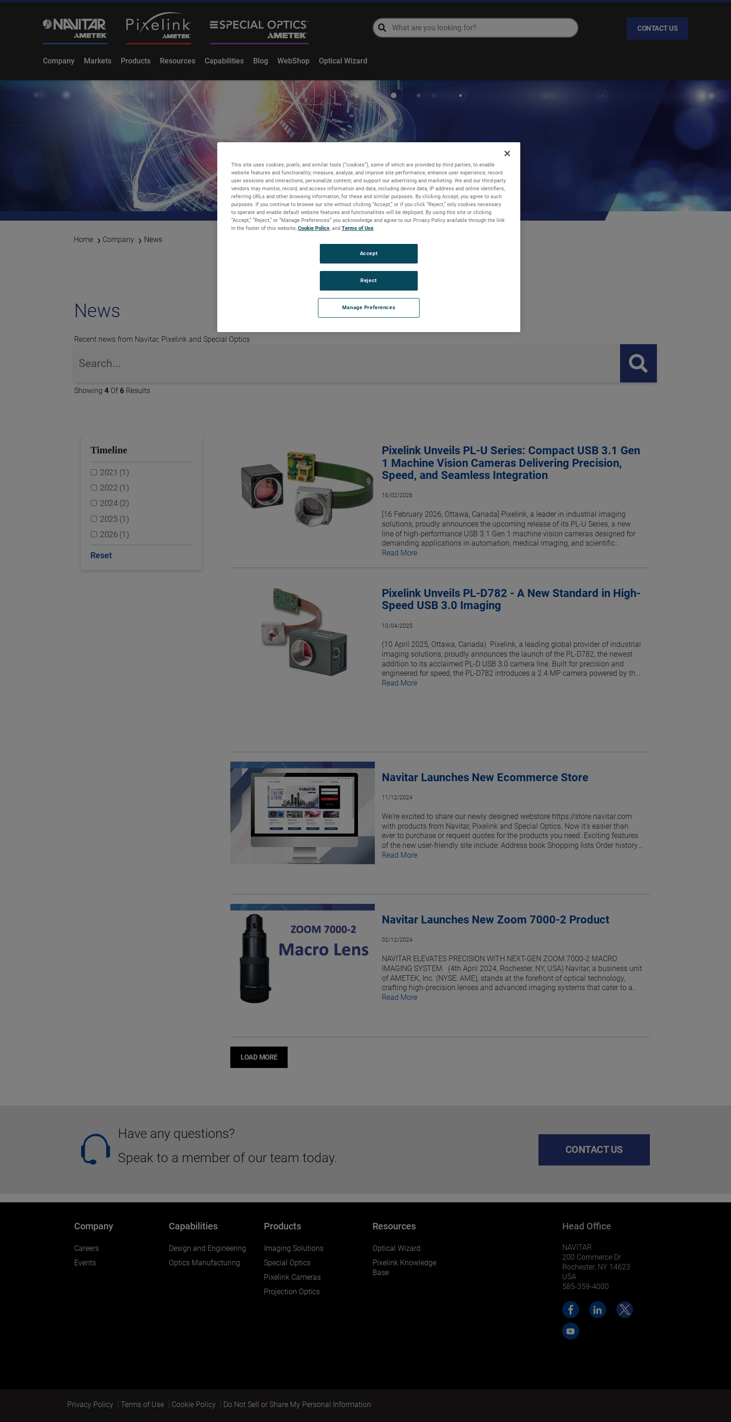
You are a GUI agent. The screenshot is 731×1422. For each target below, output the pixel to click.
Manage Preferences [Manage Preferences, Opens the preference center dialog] (368, 307)
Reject (368, 280)
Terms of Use (357, 228)
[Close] (507, 153)
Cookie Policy (314, 228)
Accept (369, 253)
